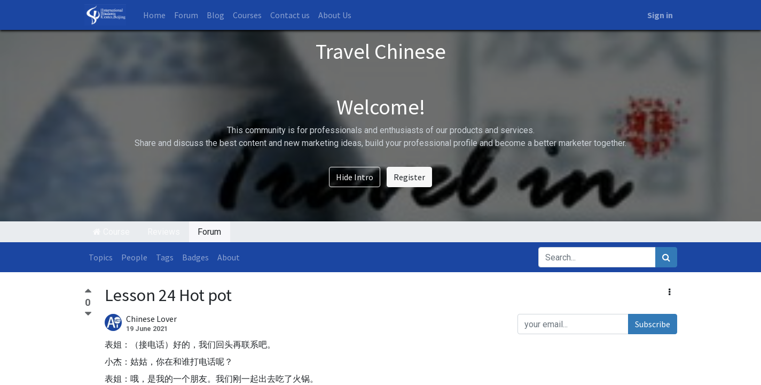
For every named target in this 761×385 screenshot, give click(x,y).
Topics (101, 257)
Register (409, 177)
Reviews (163, 232)
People (134, 257)
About (228, 257)
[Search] (666, 257)
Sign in (660, 15)
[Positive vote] (88, 292)
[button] (669, 292)
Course (111, 232)
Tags (165, 257)
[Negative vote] (88, 314)
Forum (209, 232)
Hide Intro (354, 177)
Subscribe (652, 324)
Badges (195, 257)
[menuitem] (154, 15)
